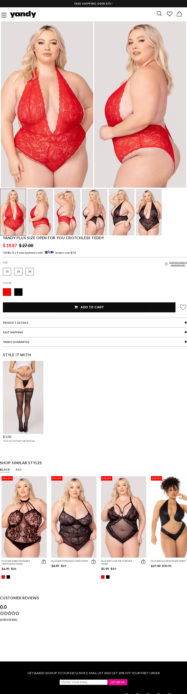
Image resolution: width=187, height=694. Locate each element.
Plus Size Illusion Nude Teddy (168, 560)
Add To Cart (89, 307)
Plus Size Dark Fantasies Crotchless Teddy (16, 562)
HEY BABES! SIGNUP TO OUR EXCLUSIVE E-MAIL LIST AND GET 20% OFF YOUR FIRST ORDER (93, 673)
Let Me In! (118, 682)
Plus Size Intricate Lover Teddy (69, 560)
